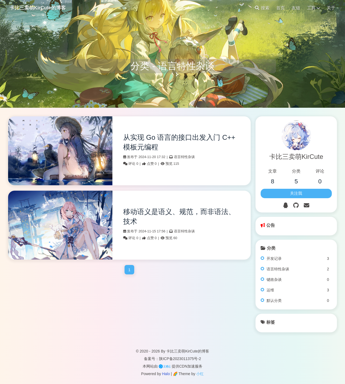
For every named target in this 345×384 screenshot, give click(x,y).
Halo (166, 374)
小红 (200, 374)
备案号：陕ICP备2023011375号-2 (172, 359)
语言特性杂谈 (184, 157)
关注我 (296, 193)
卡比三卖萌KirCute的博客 (38, 8)
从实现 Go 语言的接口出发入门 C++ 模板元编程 (179, 142)
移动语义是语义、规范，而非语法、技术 (179, 216)
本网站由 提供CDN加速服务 (172, 366)
